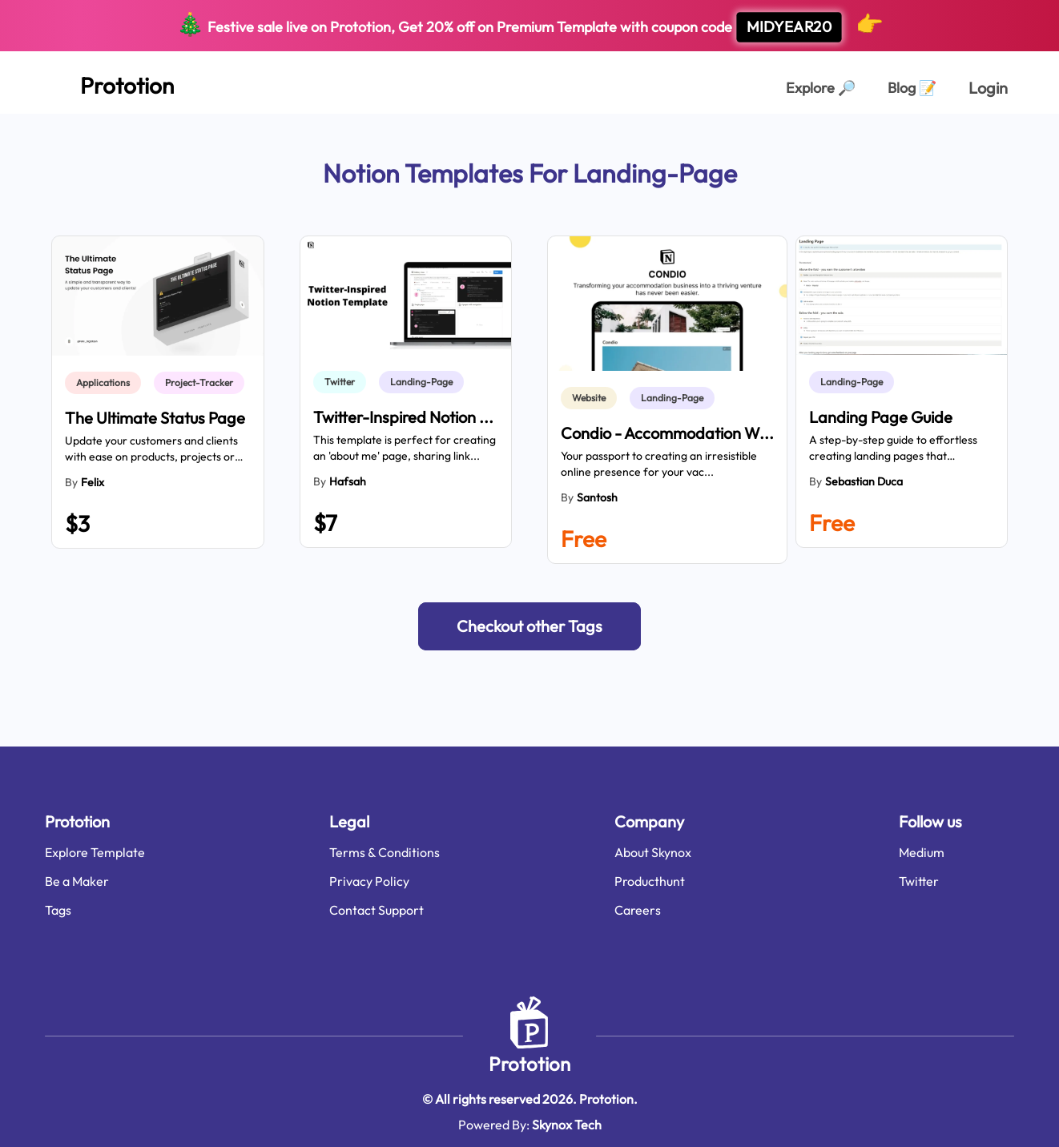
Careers (637, 910)
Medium (921, 852)
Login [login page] (988, 88)
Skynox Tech (567, 1125)
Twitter (919, 881)
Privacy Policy (369, 881)
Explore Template (95, 852)
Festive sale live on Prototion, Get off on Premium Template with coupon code (530, 26)
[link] (106, 382)
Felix (92, 482)
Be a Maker (77, 881)
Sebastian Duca (864, 481)
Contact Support (376, 910)
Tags (58, 910)
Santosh (597, 497)
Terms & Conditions (384, 852)
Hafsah (347, 481)
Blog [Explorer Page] (912, 87)
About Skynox (652, 852)
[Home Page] (109, 82)
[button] (529, 626)
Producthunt (649, 881)
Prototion (529, 1064)
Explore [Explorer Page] (821, 87)
